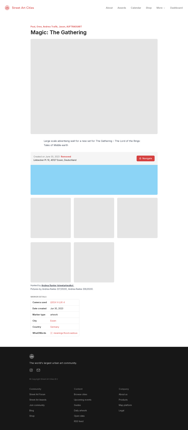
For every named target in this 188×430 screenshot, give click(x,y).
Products (123, 399)
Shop (32, 416)
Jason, (63, 26)
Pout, (34, 26)
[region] (94, 180)
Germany (54, 327)
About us (123, 394)
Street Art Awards (37, 399)
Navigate (145, 158)
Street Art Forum (37, 394)
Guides (77, 405)
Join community (37, 405)
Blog (31, 410)
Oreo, (40, 26)
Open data (79, 416)
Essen (53, 320)
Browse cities (80, 394)
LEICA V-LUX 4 (57, 302)
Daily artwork (80, 410)
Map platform (125, 405)
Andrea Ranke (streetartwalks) (57, 285)
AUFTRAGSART (74, 26)
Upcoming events (82, 399)
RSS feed (78, 421)
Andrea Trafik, (51, 26)
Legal (121, 410)
